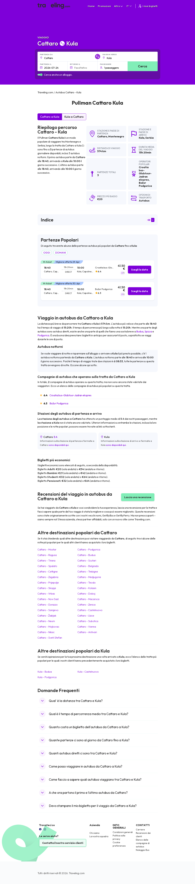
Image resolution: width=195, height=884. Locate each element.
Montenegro (116, 136)
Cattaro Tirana (46, 560)
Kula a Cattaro (74, 117)
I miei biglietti (148, 6)
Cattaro (102, 136)
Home (91, 6)
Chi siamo (94, 833)
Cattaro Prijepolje (48, 582)
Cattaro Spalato (47, 566)
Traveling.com (77, 873)
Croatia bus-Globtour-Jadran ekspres (70, 395)
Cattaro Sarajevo (48, 610)
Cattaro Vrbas (46, 593)
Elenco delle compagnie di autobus (143, 843)
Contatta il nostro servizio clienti (62, 842)
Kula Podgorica (47, 677)
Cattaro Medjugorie (89, 577)
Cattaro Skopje (47, 588)
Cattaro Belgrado (88, 566)
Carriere (140, 829)
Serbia (149, 137)
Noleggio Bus (142, 850)
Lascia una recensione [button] (137, 497)
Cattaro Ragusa (47, 555)
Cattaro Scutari (86, 560)
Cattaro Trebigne (87, 571)
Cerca (142, 66)
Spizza (148, 331)
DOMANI (60, 252)
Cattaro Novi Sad (48, 599)
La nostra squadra (98, 836)
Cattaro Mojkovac (48, 626)
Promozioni (104, 6)
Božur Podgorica (59, 403)
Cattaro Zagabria (48, 577)
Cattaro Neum (46, 621)
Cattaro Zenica (86, 604)
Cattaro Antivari (87, 632)
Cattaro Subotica (87, 621)
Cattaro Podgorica (88, 549)
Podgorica (43, 335)
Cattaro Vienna (86, 626)
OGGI (46, 252)
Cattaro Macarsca (88, 599)
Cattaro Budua (86, 555)
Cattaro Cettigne (48, 571)
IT (129, 6)
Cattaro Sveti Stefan (50, 637)
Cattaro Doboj (86, 593)
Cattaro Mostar (47, 549)
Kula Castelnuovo (88, 671)
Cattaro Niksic (46, 632)
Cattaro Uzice (85, 615)
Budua (139, 331)
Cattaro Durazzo (48, 604)
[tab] (97, 270)
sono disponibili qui (59, 444)
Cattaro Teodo (86, 582)
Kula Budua (45, 671)
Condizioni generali (123, 832)
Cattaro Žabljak (47, 615)
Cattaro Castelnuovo (89, 610)
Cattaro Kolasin (86, 588)
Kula (141, 137)
